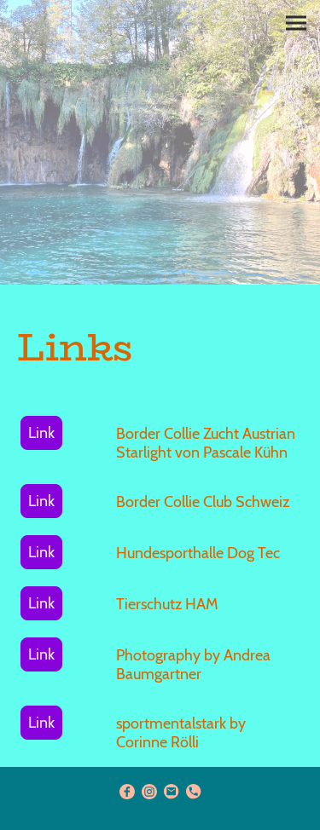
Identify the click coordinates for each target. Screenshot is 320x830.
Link (41, 433)
